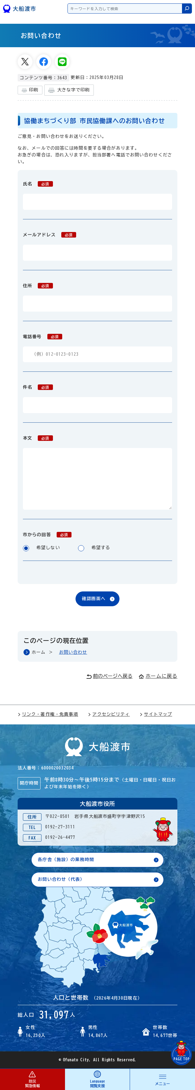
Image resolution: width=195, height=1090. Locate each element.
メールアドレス (49, 235)
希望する (94, 548)
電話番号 (42, 336)
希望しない (41, 548)
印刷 (30, 90)
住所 (38, 285)
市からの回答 (47, 534)
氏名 (38, 184)
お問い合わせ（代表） (61, 879)
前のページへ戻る (109, 676)
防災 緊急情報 (32, 1079)
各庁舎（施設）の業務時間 (66, 859)
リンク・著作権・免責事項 (48, 714)
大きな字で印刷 (69, 90)
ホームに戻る (158, 675)
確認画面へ (94, 598)
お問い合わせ (73, 652)
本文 (38, 438)
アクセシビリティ (109, 714)
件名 (38, 387)
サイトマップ (156, 714)
